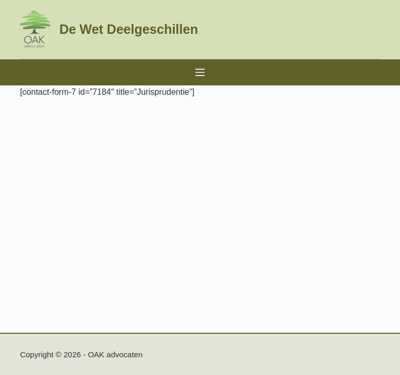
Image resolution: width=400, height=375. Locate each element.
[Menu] (200, 72)
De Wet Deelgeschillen (128, 29)
